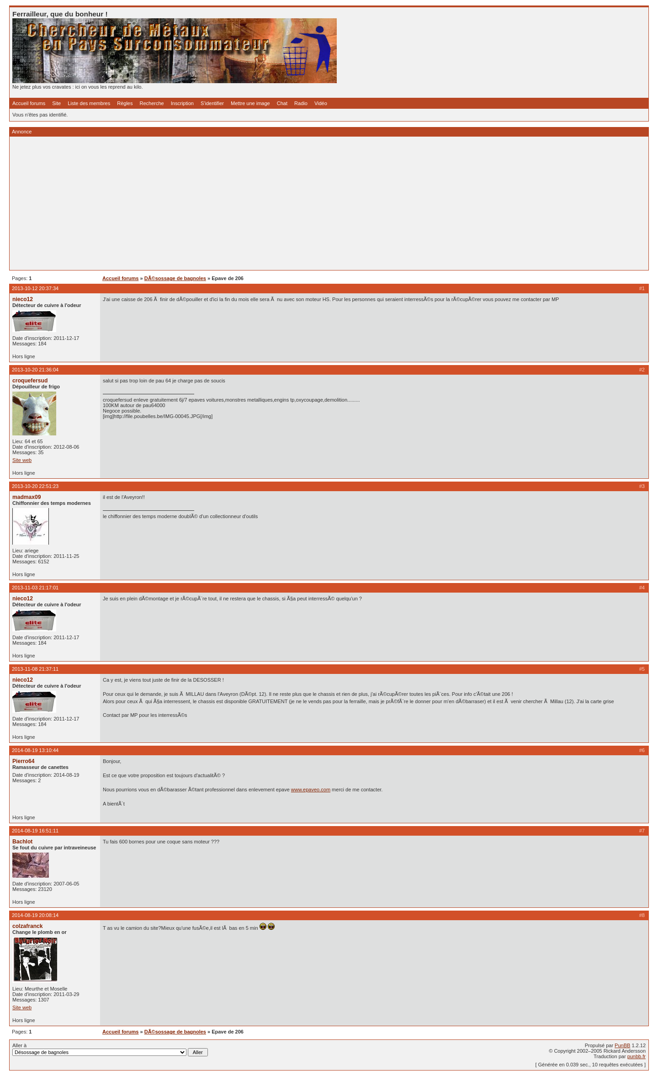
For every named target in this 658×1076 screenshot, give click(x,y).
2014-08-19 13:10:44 (35, 750)
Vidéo (320, 103)
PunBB (622, 1045)
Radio (301, 103)
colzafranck (27, 926)
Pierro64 (23, 761)
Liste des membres (89, 103)
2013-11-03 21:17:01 (35, 587)
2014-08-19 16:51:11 (35, 830)
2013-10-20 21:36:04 (35, 369)
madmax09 (26, 497)
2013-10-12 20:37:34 (35, 288)
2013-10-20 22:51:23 (35, 486)
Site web (22, 460)
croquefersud (30, 380)
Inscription (182, 103)
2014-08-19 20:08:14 (35, 915)
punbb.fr (636, 1056)
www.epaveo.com (310, 789)
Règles (125, 103)
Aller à (110, 1049)
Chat (282, 103)
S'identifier (212, 103)
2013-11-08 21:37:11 (35, 669)
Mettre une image (250, 103)
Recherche (152, 103)
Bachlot (22, 841)
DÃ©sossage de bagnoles (175, 278)
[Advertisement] (286, 203)
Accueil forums (28, 103)
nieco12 (22, 299)
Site (56, 103)
